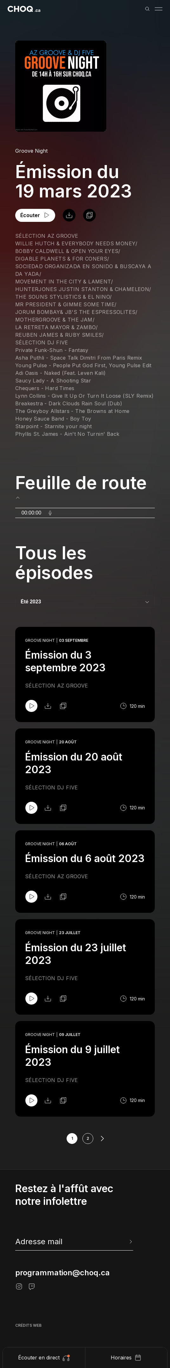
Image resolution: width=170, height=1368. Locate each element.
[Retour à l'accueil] (24, 9)
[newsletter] (74, 1241)
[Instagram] (19, 1286)
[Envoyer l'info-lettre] (130, 1241)
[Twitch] (32, 1286)
